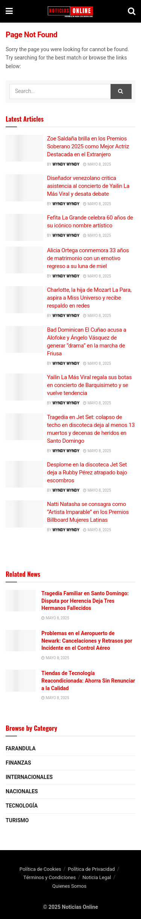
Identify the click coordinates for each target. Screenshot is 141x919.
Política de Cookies (40, 869)
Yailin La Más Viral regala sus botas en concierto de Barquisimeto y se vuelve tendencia (89, 385)
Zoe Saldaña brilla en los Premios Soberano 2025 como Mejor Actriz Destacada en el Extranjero (88, 146)
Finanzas (18, 763)
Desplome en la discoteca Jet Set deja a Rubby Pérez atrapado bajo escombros (87, 472)
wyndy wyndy (65, 164)
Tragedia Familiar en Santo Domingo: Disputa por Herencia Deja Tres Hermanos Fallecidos (85, 600)
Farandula (21, 749)
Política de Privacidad (91, 869)
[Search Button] (121, 91)
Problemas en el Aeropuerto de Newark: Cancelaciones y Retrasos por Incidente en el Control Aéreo (86, 640)
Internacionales (29, 777)
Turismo (17, 821)
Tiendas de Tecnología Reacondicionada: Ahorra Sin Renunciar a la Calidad (88, 680)
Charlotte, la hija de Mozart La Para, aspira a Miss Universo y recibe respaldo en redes (89, 298)
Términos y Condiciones (49, 877)
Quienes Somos (69, 886)
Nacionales (22, 792)
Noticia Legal (96, 877)
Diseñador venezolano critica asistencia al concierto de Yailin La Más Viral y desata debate (88, 186)
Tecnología (22, 806)
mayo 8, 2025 (97, 164)
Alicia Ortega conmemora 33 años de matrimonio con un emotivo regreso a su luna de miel (88, 258)
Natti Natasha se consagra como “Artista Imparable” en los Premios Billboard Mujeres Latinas (88, 512)
